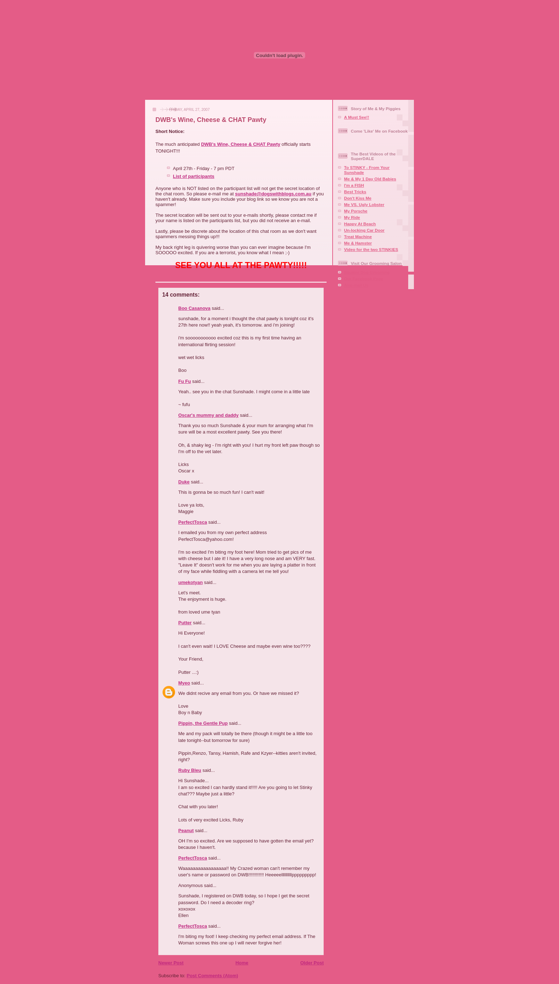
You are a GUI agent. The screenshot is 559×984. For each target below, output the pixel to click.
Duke (184, 482)
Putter (185, 622)
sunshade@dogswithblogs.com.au (273, 193)
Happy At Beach (360, 223)
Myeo (184, 683)
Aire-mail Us (356, 285)
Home (241, 962)
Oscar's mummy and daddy (208, 415)
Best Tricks (355, 191)
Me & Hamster (358, 243)
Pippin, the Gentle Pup (203, 723)
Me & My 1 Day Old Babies (370, 178)
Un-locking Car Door (364, 230)
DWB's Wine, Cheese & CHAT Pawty (210, 119)
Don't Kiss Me (357, 198)
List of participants (193, 176)
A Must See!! (356, 117)
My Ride (352, 217)
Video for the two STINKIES (371, 249)
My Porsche (356, 211)
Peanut (186, 830)
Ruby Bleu (189, 770)
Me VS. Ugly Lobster (364, 204)
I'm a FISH (354, 185)
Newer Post (171, 962)
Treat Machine (358, 236)
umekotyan (190, 582)
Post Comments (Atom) (212, 975)
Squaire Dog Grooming (367, 272)
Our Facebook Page (363, 278)
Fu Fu (184, 381)
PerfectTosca (192, 522)
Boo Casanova (194, 308)
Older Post (312, 962)
